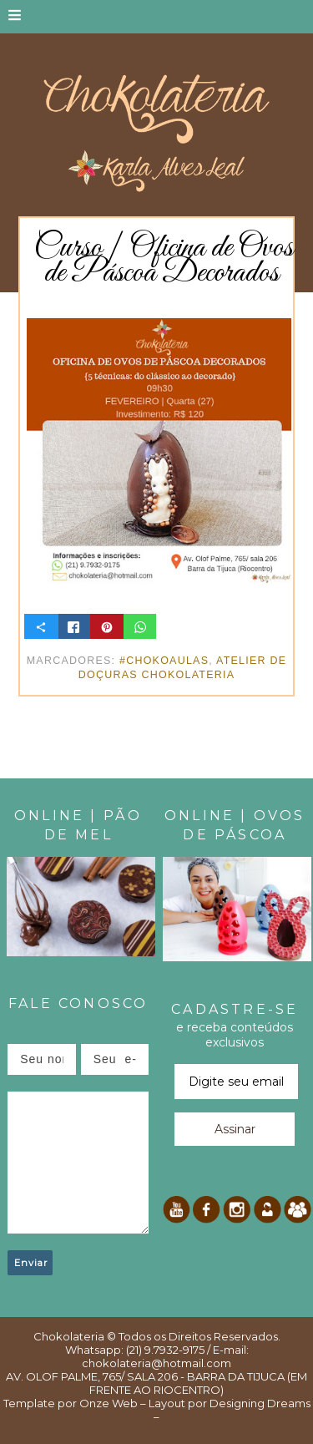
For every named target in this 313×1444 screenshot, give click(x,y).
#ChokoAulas (164, 660)
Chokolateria (68, 1336)
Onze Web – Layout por (143, 1403)
